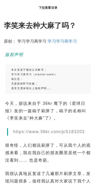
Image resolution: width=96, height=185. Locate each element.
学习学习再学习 (62, 41)
